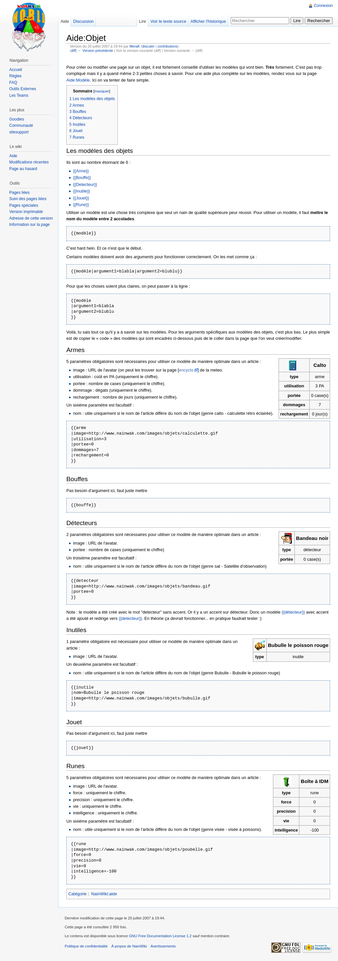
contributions (167, 46)
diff (73, 51)
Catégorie (77, 893)
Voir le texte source (168, 21)
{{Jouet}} (81, 198)
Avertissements (163, 946)
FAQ (13, 82)
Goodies (16, 119)
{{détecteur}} (293, 612)
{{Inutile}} (81, 191)
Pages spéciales (23, 205)
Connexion (323, 5)
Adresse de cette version (31, 218)
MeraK (134, 46)
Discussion (83, 21)
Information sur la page (29, 224)
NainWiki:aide (104, 893)
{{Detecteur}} (85, 184)
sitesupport (19, 132)
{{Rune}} (81, 204)
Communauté (21, 125)
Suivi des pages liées (28, 198)
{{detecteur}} (130, 618)
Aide (64, 21)
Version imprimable (26, 211)
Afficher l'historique (208, 21)
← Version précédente (95, 51)
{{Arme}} (81, 170)
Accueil (15, 69)
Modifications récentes (29, 162)
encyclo (186, 370)
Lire (142, 21)
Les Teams (18, 95)
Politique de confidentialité (86, 946)
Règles (15, 76)
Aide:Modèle (78, 80)
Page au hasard (23, 168)
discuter (148, 46)
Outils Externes (22, 89)
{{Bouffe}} (82, 177)
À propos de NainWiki (129, 946)
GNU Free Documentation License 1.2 (160, 936)
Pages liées (19, 192)
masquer (101, 91)
